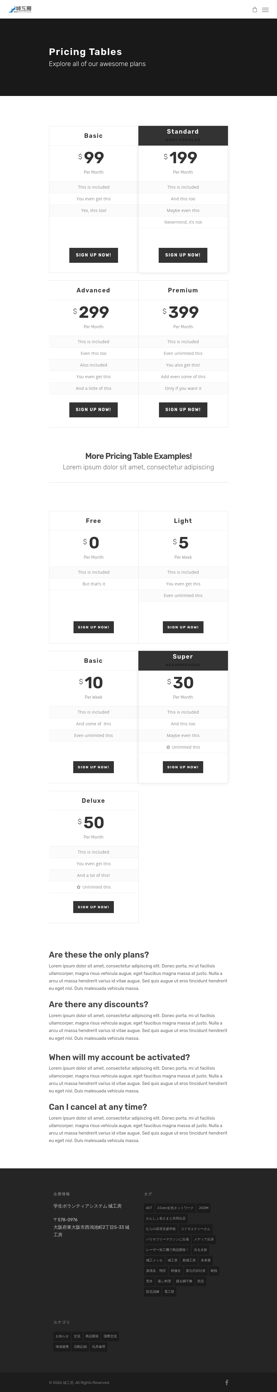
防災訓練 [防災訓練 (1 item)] (152, 1292)
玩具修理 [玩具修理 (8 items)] (98, 1347)
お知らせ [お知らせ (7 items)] (62, 1336)
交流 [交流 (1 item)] (77, 1336)
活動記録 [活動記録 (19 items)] (80, 1347)
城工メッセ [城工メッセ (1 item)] (154, 1260)
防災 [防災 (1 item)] (201, 1281)
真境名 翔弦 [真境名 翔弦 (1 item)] (156, 1271)
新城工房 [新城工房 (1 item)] (189, 1260)
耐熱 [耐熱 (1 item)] (214, 1271)
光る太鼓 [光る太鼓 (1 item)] (200, 1250)
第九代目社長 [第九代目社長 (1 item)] (196, 1271)
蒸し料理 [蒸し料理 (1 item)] (164, 1281)
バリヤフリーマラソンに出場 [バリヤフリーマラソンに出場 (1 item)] (167, 1239)
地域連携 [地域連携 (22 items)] (62, 1347)
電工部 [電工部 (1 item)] (169, 1292)
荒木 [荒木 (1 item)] (149, 1281)
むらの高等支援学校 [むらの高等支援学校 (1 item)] (161, 1229)
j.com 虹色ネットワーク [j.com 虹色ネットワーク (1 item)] (175, 1208)
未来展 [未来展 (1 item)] (206, 1260)
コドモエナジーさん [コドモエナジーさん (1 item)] (195, 1229)
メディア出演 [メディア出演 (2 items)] (204, 1239)
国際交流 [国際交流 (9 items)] (110, 1336)
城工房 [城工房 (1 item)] (172, 1260)
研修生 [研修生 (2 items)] (176, 1271)
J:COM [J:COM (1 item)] (203, 1208)
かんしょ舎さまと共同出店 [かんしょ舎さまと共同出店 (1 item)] (166, 1218)
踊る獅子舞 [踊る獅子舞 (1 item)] (184, 1281)
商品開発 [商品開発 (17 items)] (92, 1336)
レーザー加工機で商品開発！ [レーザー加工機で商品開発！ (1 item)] (167, 1250)
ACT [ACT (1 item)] (149, 1208)
